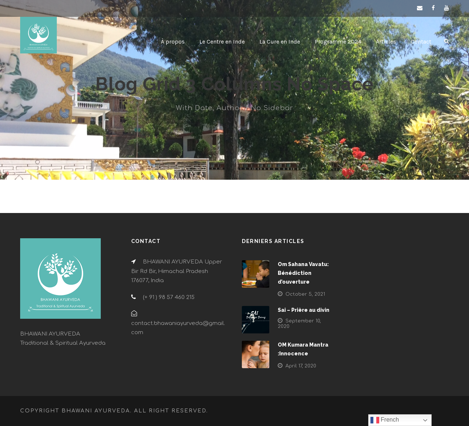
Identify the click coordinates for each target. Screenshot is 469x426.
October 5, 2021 (305, 294)
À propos (173, 41)
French (384, 420)
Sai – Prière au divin (303, 310)
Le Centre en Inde (222, 41)
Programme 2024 (338, 41)
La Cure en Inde (279, 41)
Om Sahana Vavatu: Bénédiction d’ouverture (303, 273)
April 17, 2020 (300, 366)
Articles (386, 41)
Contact (421, 41)
